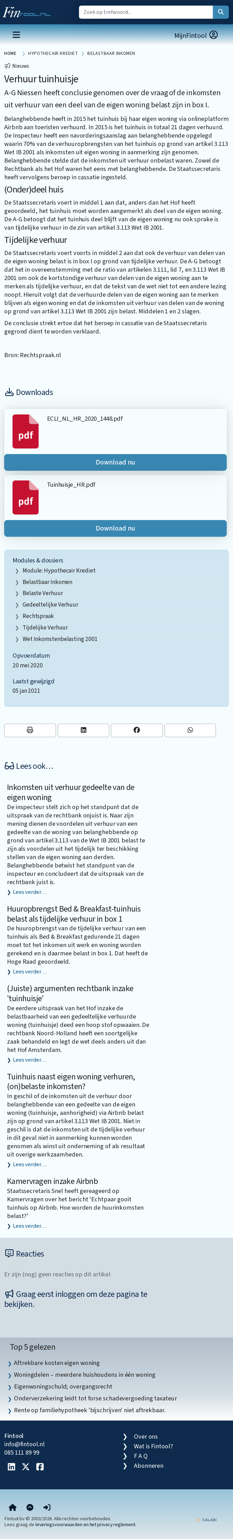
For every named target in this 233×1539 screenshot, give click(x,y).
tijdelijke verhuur (45, 627)
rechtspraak (38, 616)
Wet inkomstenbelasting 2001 (60, 639)
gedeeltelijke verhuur (50, 604)
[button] (47, 1508)
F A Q (141, 1455)
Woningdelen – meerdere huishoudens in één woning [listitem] (84, 1374)
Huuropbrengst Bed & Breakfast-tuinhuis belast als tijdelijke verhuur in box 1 (73, 914)
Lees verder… (30, 892)
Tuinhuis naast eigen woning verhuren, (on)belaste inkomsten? (71, 1082)
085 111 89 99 (21, 1452)
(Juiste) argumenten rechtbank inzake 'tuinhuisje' (70, 993)
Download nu (115, 462)
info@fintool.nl (24, 1444)
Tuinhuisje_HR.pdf (71, 484)
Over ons (146, 1436)
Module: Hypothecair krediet (59, 570)
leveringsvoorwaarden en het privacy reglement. (85, 1524)
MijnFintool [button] (196, 36)
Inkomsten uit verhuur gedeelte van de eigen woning (71, 792)
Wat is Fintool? (153, 1446)
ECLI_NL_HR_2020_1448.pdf (85, 418)
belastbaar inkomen (47, 582)
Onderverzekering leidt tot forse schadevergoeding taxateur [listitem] (95, 1398)
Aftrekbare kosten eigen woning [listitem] (57, 1362)
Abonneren (148, 1465)
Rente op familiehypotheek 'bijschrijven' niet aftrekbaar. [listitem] (90, 1410)
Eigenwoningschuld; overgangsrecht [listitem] (63, 1386)
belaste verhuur (43, 593)
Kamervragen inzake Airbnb (52, 1181)
